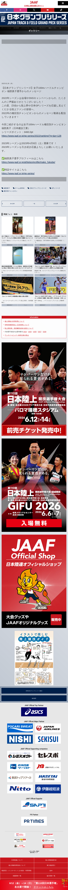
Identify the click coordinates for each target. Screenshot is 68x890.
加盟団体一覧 (17, 876)
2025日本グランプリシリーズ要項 (34, 690)
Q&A (50, 870)
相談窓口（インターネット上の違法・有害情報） (17, 870)
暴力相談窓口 (51, 865)
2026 (34, 332)
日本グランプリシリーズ (3, 19)
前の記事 (12, 203)
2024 (25, 332)
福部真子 (7, 188)
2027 (39, 332)
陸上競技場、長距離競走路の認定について (19, 328)
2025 (30, 332)
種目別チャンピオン (10, 191)
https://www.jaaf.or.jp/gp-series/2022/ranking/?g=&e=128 (31, 135)
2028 (44, 332)
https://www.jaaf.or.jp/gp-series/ (18, 173)
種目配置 (34, 698)
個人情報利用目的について (17, 865)
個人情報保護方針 (51, 860)
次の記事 (55, 203)
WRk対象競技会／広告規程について (17, 325)
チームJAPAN (19, 188)
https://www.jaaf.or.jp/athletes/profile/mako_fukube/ (28, 162)
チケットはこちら (44, 887)
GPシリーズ (56, 188)
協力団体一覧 (51, 876)
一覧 (34, 203)
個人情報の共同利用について (14, 321)
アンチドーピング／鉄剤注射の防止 (17, 335)
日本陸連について (17, 860)
